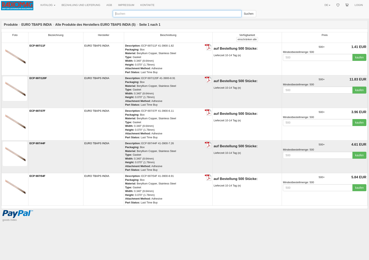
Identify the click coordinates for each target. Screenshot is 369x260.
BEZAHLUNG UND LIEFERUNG (81, 5)
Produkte (11, 24)
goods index (9, 219)
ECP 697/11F (37, 45)
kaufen (359, 57)
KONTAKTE (147, 5)
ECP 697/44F (37, 143)
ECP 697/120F (38, 78)
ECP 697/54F (37, 175)
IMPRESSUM (126, 5)
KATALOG (47, 5)
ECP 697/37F (37, 110)
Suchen (248, 13)
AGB (109, 5)
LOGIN (359, 5)
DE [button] (327, 5)
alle (247, 39)
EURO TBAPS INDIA (36, 24)
